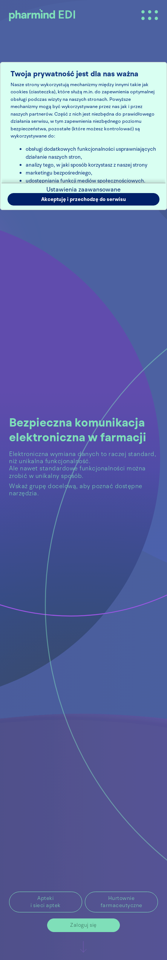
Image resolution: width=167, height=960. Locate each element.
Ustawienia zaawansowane (83, 189)
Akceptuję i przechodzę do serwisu (83, 199)
